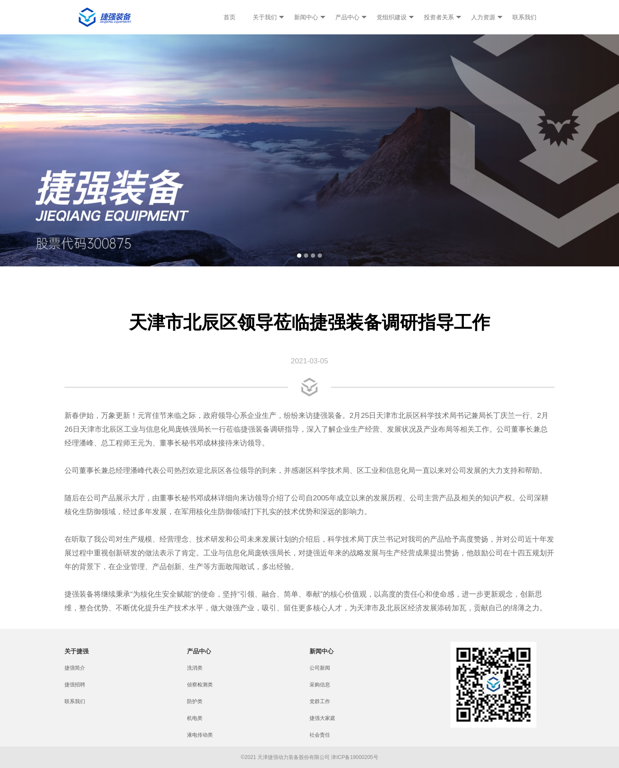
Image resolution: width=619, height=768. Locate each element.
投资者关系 (442, 17)
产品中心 (351, 17)
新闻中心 (309, 17)
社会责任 (320, 735)
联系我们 (524, 17)
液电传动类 (200, 735)
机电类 (194, 718)
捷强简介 (74, 668)
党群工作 (320, 701)
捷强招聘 (74, 685)
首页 (230, 17)
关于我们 (268, 17)
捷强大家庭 (322, 718)
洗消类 (194, 668)
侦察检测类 (200, 685)
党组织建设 (395, 17)
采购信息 (320, 685)
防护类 (194, 701)
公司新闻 (320, 668)
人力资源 (487, 17)
